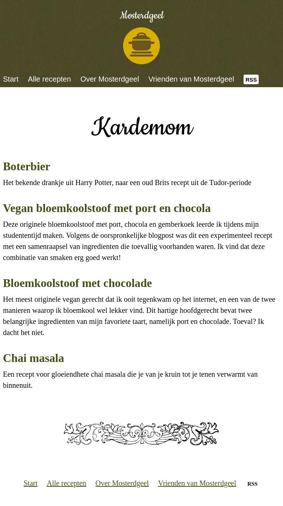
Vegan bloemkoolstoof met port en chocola (107, 208)
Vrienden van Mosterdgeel (191, 79)
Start (10, 79)
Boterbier (26, 166)
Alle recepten (49, 79)
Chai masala (33, 358)
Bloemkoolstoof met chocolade (77, 283)
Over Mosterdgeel (109, 79)
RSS (251, 79)
